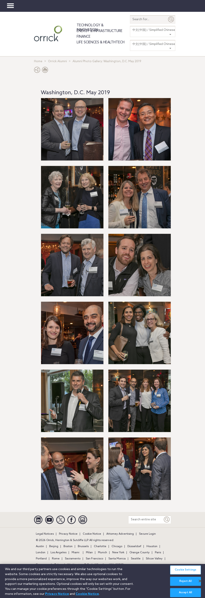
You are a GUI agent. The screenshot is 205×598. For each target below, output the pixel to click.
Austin (40, 546)
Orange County (139, 552)
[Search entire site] (145, 519)
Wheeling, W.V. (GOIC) (109, 564)
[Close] (200, 582)
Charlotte (100, 546)
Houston (151, 546)
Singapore (42, 564)
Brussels (83, 546)
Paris (158, 552)
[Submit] (171, 19)
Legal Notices (45, 534)
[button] (37, 71)
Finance (83, 37)
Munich (102, 552)
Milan (89, 552)
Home (38, 61)
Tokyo (58, 564)
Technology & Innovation (90, 27)
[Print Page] (45, 71)
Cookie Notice (92, 534)
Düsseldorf (134, 546)
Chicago (117, 546)
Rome (56, 558)
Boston (68, 546)
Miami (75, 552)
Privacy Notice (68, 534)
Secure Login (147, 534)
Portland (41, 558)
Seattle (136, 558)
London (40, 552)
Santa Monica (117, 558)
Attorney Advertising (120, 534)
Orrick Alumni (57, 61)
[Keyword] (167, 519)
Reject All (185, 582)
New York (118, 552)
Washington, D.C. (78, 564)
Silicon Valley (154, 558)
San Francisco (94, 558)
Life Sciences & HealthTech (100, 42)
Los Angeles (58, 552)
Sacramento (73, 558)
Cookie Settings (185, 571)
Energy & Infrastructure (99, 31)
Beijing (53, 546)
